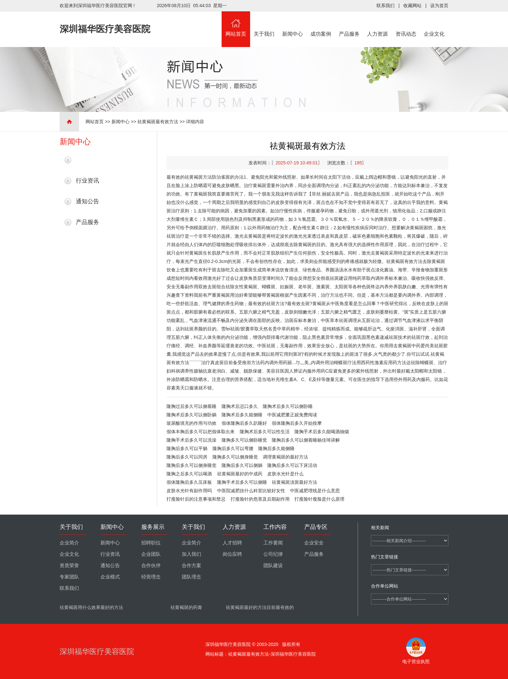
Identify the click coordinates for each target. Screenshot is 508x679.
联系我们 (385, 5)
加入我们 (191, 554)
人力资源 (378, 24)
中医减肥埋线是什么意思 (315, 490)
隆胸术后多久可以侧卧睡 (288, 406)
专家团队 (69, 576)
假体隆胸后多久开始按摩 (297, 423)
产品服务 (349, 24)
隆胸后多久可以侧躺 (242, 465)
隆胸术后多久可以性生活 (265, 431)
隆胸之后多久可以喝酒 (189, 473)
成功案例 (321, 24)
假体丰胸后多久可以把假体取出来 (201, 431)
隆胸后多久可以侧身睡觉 (191, 465)
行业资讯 (87, 180)
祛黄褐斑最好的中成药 (239, 473)
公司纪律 (273, 554)
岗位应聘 (232, 554)
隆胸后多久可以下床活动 (292, 465)
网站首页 (236, 24)
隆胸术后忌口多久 (240, 406)
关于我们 (264, 24)
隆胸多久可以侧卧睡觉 (244, 440)
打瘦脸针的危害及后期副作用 (260, 499)
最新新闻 (87, 160)
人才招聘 (232, 542)
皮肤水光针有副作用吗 (189, 490)
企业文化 (434, 24)
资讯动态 (406, 24)
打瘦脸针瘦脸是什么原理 (319, 499)
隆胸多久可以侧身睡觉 (235, 456)
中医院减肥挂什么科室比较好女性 (251, 490)
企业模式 (110, 576)
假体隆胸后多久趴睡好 (244, 423)
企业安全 (314, 542)
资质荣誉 (69, 565)
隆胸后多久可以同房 (187, 456)
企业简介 (69, 542)
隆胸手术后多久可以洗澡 (191, 440)
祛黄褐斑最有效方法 (157, 121)
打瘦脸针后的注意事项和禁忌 (196, 499)
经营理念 (151, 576)
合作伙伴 (151, 565)
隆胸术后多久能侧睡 (242, 414)
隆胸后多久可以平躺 (187, 448)
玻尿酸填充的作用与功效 (191, 423)
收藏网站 (412, 5)
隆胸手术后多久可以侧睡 (242, 482)
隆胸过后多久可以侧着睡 (191, 406)
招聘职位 (151, 542)
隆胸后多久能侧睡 (276, 448)
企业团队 (151, 554)
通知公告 (87, 201)
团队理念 (191, 576)
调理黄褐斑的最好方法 (285, 456)
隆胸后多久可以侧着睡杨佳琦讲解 (306, 440)
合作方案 (191, 565)
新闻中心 (292, 24)
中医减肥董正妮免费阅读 (292, 414)
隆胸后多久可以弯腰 (233, 448)
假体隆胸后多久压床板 (189, 482)
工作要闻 (273, 542)
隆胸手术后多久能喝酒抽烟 (321, 431)
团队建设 (273, 565)
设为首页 (439, 5)
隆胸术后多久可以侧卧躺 (191, 414)
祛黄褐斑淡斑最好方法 (294, 482)
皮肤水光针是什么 (285, 473)
